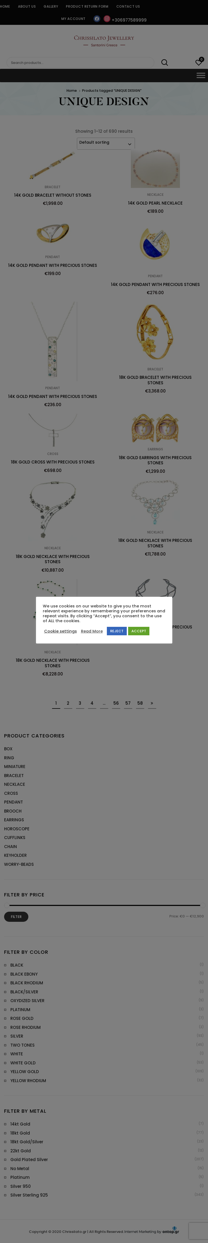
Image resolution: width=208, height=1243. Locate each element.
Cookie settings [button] (60, 631)
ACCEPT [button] (138, 631)
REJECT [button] (116, 631)
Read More (92, 631)
